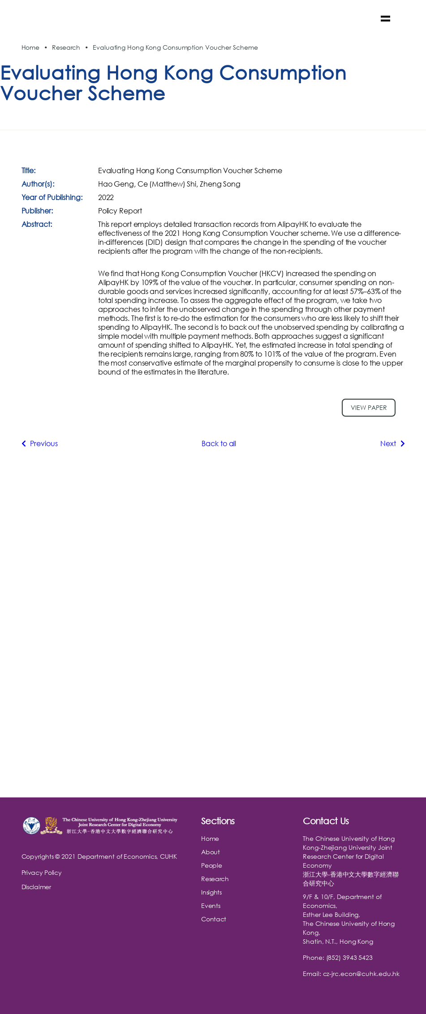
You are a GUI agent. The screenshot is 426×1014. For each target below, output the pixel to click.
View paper (369, 407)
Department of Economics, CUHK (127, 856)
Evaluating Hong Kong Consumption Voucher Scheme (175, 47)
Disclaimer (36, 886)
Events (210, 905)
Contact (213, 919)
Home (31, 47)
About (210, 852)
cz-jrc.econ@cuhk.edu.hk (361, 973)
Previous (40, 443)
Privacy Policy (42, 872)
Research (66, 47)
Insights (211, 892)
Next (392, 443)
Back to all (219, 443)
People (211, 865)
